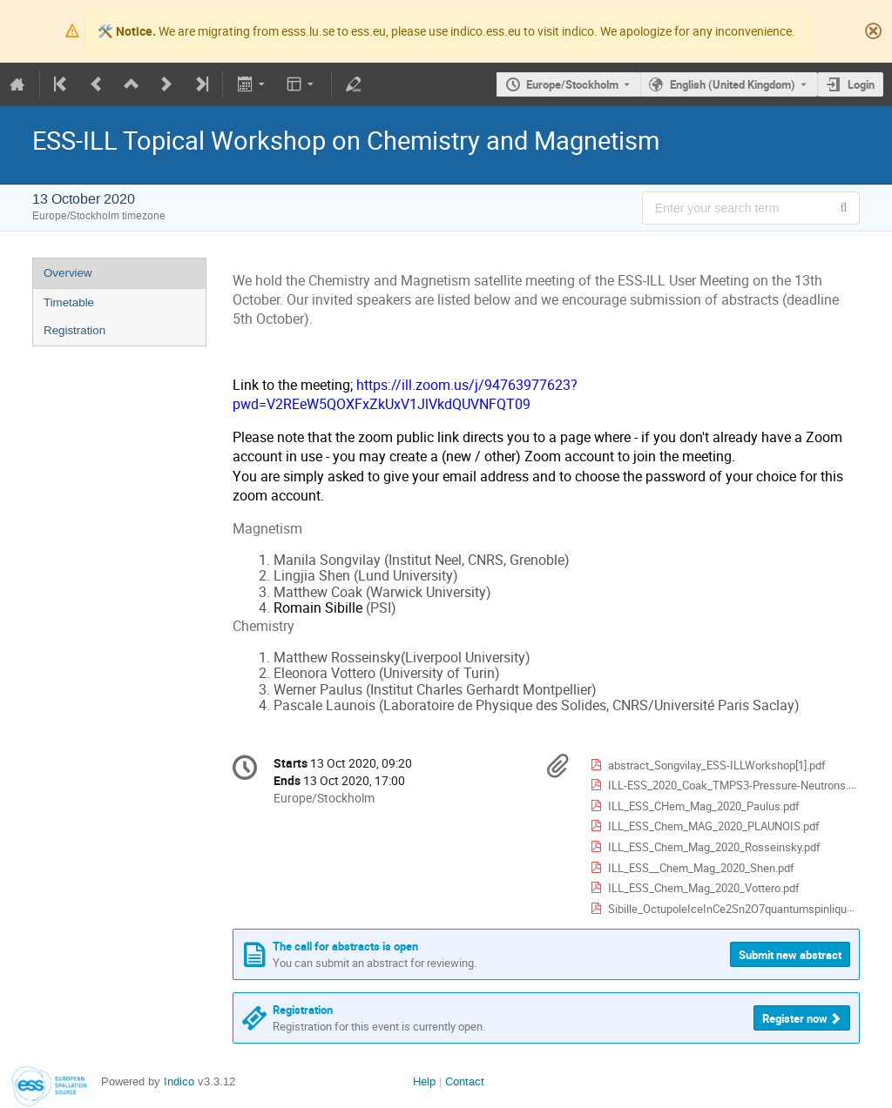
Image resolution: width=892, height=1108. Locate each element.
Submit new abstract (790, 955)
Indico (179, 1081)
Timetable (69, 302)
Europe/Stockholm (572, 84)
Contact (464, 1081)
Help (424, 1081)
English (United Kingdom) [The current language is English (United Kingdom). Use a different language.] (732, 84)
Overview (68, 272)
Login (861, 84)
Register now (795, 1018)
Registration (74, 330)
